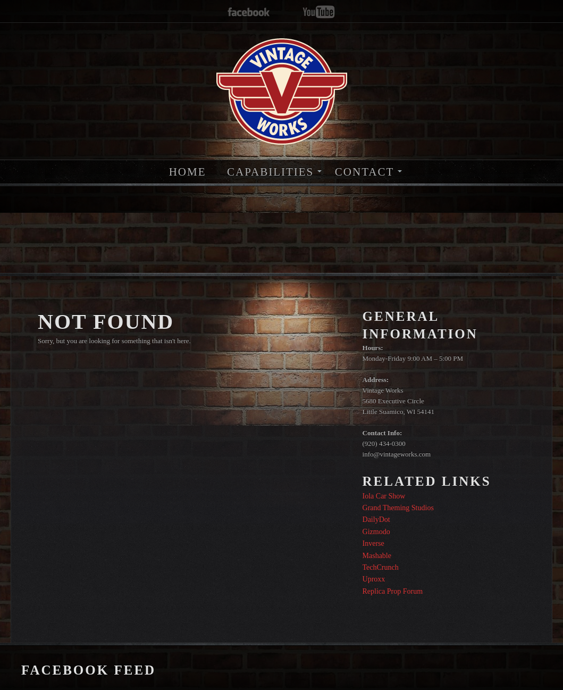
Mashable (377, 556)
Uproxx (374, 579)
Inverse (373, 543)
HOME (187, 171)
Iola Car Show (384, 496)
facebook (249, 12)
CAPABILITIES (270, 171)
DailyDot (376, 519)
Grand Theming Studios (398, 508)
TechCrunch (381, 567)
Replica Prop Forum (393, 591)
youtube (318, 12)
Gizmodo (376, 532)
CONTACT (364, 171)
